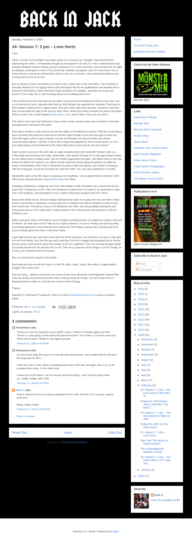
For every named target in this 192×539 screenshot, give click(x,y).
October (146, 349)
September (147, 354)
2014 (141, 309)
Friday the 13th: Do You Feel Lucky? (154, 426)
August (145, 359)
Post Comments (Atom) (74, 442)
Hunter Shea (141, 135)
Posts (141, 263)
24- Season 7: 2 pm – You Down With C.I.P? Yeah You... (155, 460)
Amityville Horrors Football (149, 51)
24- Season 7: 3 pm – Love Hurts (153, 434)
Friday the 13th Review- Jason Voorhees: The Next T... (154, 404)
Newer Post (19, 432)
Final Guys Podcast (145, 117)
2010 (141, 329)
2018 (141, 293)
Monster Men (141, 123)
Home (68, 432)
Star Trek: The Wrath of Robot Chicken (154, 442)
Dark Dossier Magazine (147, 154)
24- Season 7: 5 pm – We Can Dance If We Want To (155, 393)
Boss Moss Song (61, 114)
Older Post (115, 432)
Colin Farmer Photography (149, 166)
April (144, 375)
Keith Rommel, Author (146, 172)
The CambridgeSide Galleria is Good (152, 450)
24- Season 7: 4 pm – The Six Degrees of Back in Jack (155, 415)
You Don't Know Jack (146, 45)
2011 (141, 324)
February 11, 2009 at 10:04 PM (33, 409)
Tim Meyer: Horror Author (148, 178)
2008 (141, 476)
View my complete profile (165, 500)
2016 (141, 299)
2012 (141, 319)
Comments (144, 269)
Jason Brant (141, 141)
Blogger (114, 531)
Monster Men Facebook (147, 129)
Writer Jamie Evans (145, 160)
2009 (141, 334)
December (147, 339)
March (145, 380)
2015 (141, 304)
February (146, 385)
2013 (141, 314)
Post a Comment (26, 416)
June (144, 364)
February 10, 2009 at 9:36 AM (33, 343)
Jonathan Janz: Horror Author (151, 147)
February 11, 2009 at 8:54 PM (33, 383)
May (144, 369)
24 (39, 311)
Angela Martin (50, 179)
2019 (141, 288)
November (147, 344)
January (146, 469)
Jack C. (20, 390)
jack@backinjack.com (82, 295)
